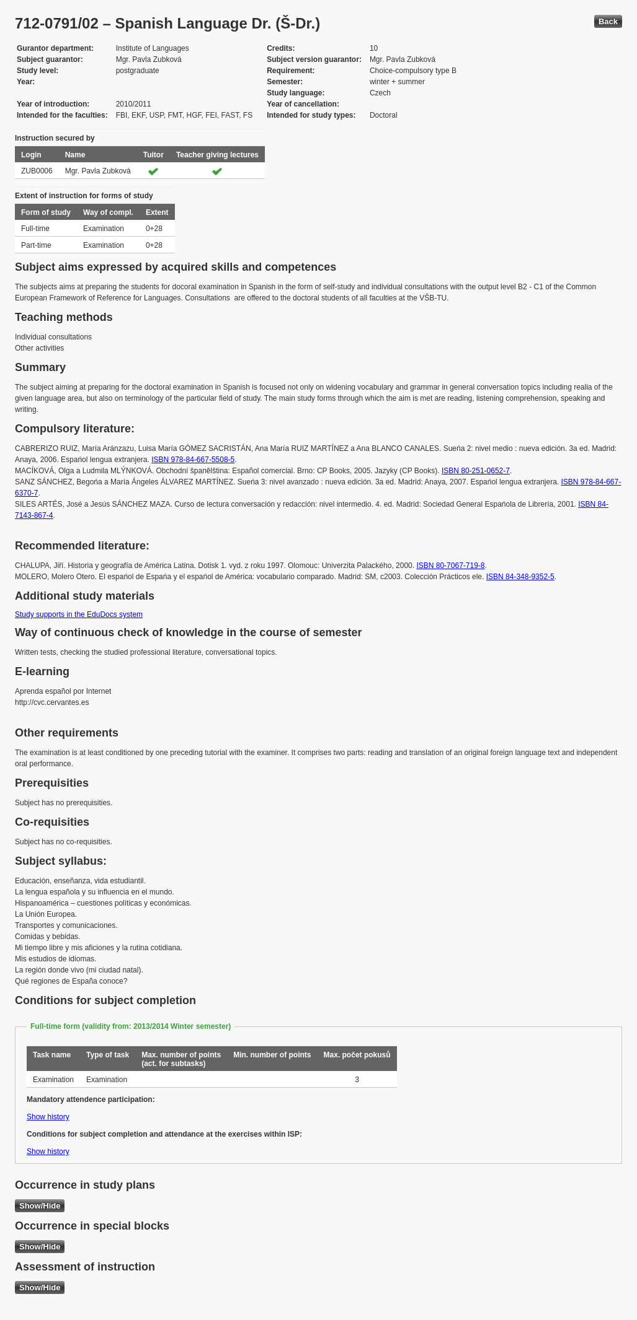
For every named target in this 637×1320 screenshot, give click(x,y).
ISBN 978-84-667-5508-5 (192, 459)
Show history (48, 1116)
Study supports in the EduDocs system (79, 614)
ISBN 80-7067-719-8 (450, 565)
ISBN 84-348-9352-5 (520, 576)
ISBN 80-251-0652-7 (476, 470)
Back (608, 21)
